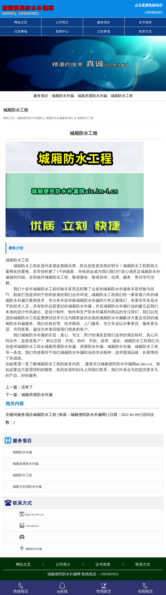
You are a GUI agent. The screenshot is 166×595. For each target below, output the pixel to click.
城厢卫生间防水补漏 (27, 486)
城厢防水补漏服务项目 (59, 118)
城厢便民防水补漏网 (29, 118)
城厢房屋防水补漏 (36, 395)
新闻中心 (62, 31)
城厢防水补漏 (22, 452)
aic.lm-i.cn (144, 364)
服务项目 (103, 22)
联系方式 (145, 31)
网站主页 (20, 22)
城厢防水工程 (22, 475)
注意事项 (20, 31)
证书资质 (145, 22)
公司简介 (62, 22)
